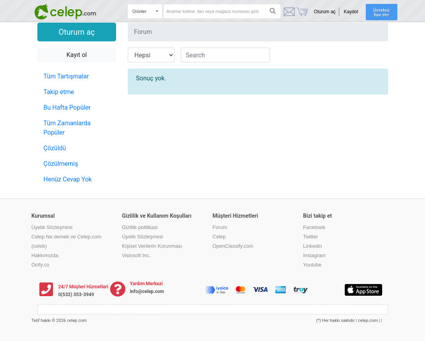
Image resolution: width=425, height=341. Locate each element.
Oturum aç (325, 11)
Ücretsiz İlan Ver (381, 12)
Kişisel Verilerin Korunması (152, 246)
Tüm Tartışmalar (66, 76)
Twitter (310, 237)
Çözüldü (55, 148)
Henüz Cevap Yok (68, 179)
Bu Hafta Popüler (67, 107)
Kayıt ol (77, 55)
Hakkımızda (45, 255)
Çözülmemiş (61, 163)
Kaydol (351, 11)
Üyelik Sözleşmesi (52, 227)
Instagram (314, 255)
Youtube (312, 265)
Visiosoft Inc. (136, 255)
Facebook (314, 227)
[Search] (222, 11)
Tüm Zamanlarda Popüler (67, 127)
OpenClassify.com (233, 246)
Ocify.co (40, 265)
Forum (220, 227)
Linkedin (312, 246)
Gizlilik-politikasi (140, 227)
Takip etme (59, 92)
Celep (219, 237)
